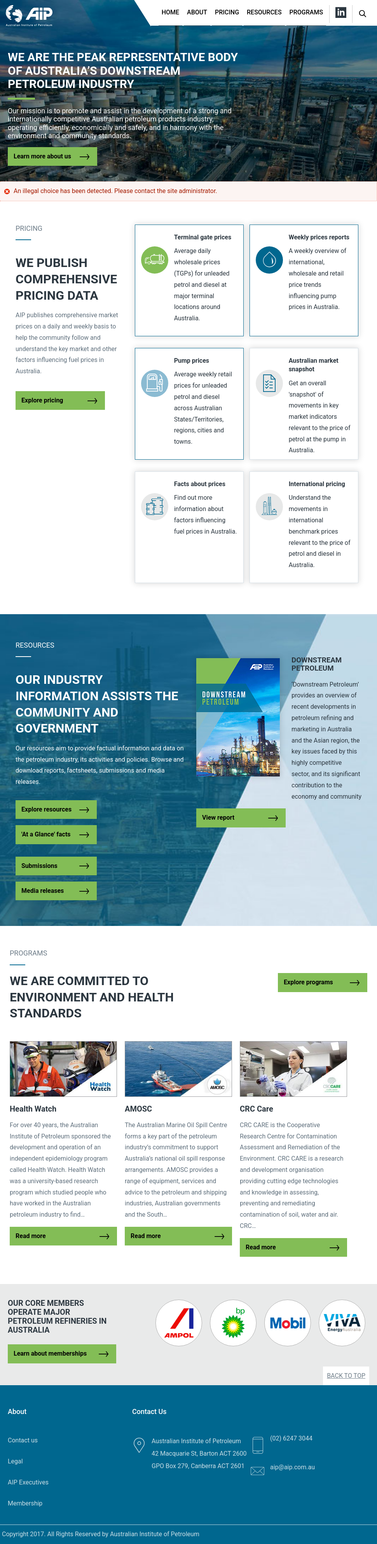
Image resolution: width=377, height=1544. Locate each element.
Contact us (23, 1440)
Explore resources (46, 809)
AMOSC (138, 1109)
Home (170, 12)
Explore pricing (42, 400)
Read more (31, 1236)
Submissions (39, 865)
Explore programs (308, 982)
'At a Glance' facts (46, 834)
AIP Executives (28, 1482)
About (197, 12)
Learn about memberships (50, 1353)
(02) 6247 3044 (291, 1438)
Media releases (42, 890)
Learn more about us (42, 156)
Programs (306, 12)
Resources (264, 12)
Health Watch (33, 1109)
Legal (15, 1461)
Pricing (227, 12)
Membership (25, 1503)
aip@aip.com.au (292, 1467)
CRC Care (256, 1109)
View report (218, 817)
